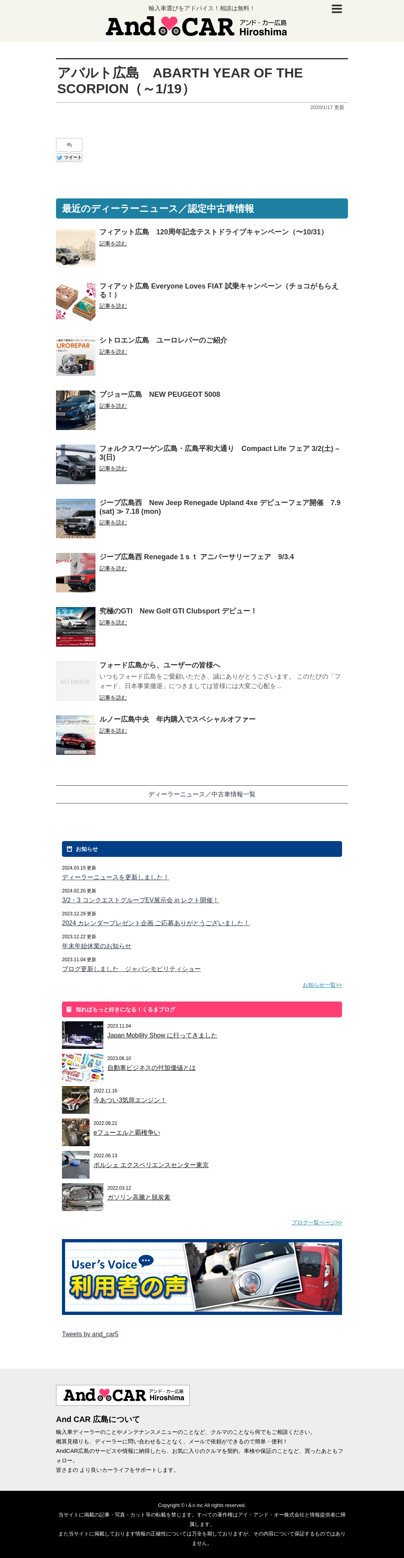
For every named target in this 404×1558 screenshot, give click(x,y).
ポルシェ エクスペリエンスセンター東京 (151, 1165)
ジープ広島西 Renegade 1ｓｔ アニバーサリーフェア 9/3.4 (196, 557)
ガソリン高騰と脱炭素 (138, 1197)
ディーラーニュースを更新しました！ (115, 877)
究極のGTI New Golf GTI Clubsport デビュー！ (178, 611)
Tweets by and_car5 (90, 1334)
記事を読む (113, 243)
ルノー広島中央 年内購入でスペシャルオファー (177, 719)
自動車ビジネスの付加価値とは (151, 1067)
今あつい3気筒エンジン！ (130, 1100)
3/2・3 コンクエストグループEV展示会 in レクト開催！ (140, 900)
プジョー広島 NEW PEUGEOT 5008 (159, 394)
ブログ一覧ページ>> (317, 1222)
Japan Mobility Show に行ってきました (162, 1035)
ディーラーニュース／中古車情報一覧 (202, 794)
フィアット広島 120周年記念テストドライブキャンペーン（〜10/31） (213, 232)
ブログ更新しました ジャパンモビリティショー (131, 969)
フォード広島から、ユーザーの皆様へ (159, 665)
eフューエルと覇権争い (127, 1132)
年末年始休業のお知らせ (96, 946)
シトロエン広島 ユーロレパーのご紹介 (163, 340)
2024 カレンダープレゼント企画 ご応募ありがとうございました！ (156, 923)
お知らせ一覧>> (322, 985)
